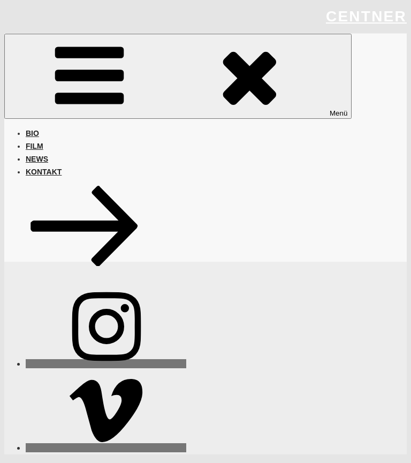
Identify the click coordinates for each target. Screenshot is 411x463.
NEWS (37, 159)
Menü (178, 76)
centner (366, 16)
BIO (32, 133)
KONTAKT (44, 172)
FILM (34, 146)
